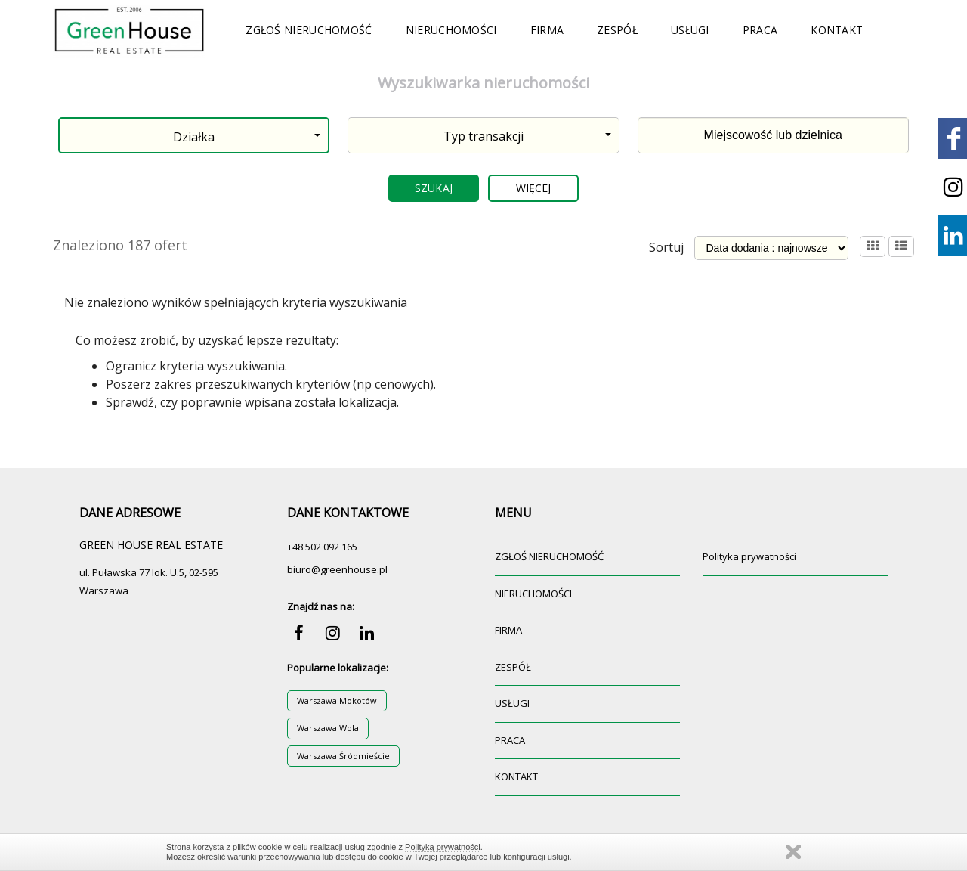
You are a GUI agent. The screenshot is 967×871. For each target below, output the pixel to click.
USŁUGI (690, 30)
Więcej (533, 188)
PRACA (760, 30)
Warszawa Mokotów (337, 700)
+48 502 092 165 (322, 546)
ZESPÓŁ (617, 30)
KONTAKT (837, 30)
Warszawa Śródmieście (343, 755)
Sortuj (666, 247)
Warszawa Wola (328, 727)
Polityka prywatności (749, 556)
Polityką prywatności (442, 846)
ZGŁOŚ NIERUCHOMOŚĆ (309, 30)
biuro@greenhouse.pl (337, 569)
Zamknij (793, 852)
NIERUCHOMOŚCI (451, 30)
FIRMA (547, 30)
